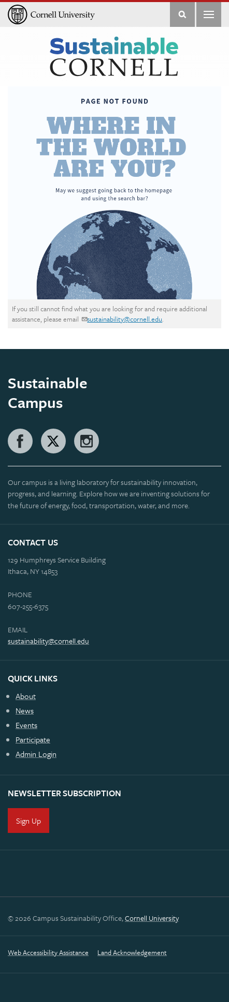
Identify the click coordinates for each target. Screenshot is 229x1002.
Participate (33, 739)
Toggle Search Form (182, 14)
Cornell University (152, 918)
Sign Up (28, 820)
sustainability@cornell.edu (124, 319)
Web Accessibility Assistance (48, 952)
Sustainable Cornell (114, 57)
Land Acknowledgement (132, 952)
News (25, 710)
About (26, 696)
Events (26, 725)
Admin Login (36, 754)
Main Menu (208, 14)
